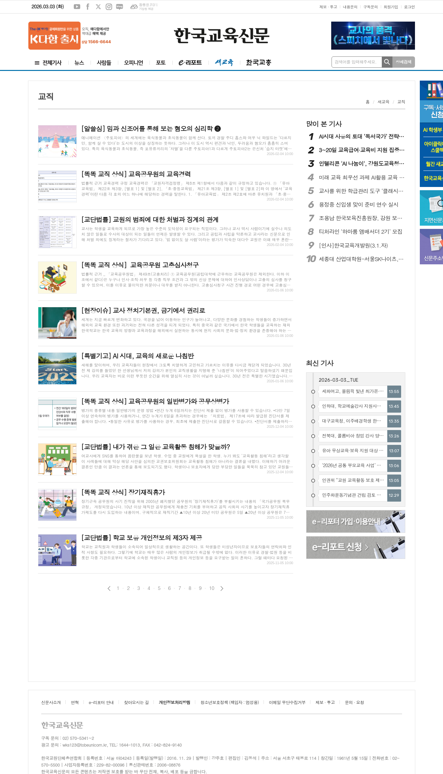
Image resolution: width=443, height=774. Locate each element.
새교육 (384, 102)
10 (211, 588)
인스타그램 (109, 7)
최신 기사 (319, 363)
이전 (109, 588)
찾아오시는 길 (136, 702)
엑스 (98, 7)
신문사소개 (51, 702)
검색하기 (387, 62)
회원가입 (391, 6)
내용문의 (350, 6)
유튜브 (77, 7)
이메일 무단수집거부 (287, 702)
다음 (222, 588)
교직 (401, 102)
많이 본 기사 (324, 124)
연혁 (75, 702)
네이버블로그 (119, 7)
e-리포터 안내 (101, 702)
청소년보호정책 (229, 702)
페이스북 (87, 7)
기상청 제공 (146, 9)
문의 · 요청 (354, 702)
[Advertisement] (348, 312)
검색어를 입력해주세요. (356, 62)
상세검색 (403, 62)
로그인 (409, 6)
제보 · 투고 (328, 6)
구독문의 (370, 6)
